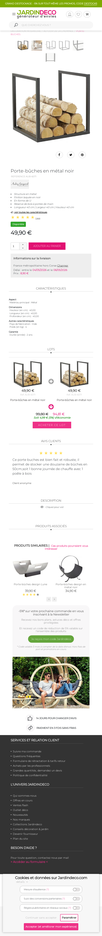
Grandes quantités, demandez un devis (37, 770)
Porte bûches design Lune (30, 584)
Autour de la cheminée (58, 31)
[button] (23, 244)
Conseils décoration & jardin (30, 829)
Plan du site (20, 838)
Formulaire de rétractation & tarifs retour (39, 761)
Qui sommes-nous (25, 795)
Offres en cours (22, 800)
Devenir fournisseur (25, 834)
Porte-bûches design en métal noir (71, 586)
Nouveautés (20, 814)
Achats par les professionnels (31, 765)
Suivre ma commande (27, 751)
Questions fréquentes (26, 756)
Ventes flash (20, 805)
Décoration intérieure (26, 31)
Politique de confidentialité (30, 775)
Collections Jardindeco (27, 824)
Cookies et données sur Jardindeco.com (51, 878)
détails (22, 881)
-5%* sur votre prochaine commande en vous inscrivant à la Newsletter (51, 612)
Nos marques (21, 819)
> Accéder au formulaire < (29, 862)
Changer (62, 265)
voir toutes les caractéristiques (29, 212)
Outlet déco (20, 810)
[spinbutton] (18, 246)
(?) (47, 889)
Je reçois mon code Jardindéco (51, 639)
